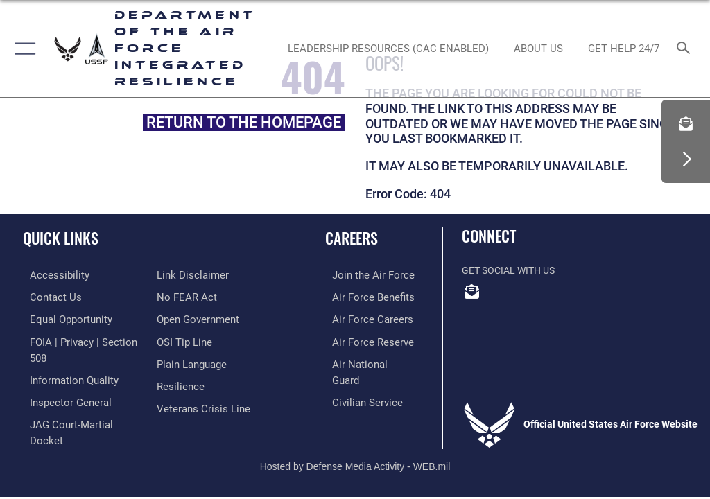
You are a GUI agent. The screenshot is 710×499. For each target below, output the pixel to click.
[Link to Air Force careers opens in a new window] (362, 318)
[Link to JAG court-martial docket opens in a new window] (78, 402)
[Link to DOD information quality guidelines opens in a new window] (65, 360)
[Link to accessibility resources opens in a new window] (49, 275)
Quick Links (60, 238)
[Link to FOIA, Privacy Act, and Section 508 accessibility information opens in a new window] (81, 338)
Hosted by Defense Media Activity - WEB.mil (355, 433)
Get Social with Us (508, 271)
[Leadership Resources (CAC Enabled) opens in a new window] (388, 48)
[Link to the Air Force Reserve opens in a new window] (362, 338)
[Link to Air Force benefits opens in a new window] (363, 296)
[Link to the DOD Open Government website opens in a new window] (196, 318)
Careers (351, 238)
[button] (22, 48)
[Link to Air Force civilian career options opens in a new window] (356, 381)
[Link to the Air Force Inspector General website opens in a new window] (61, 381)
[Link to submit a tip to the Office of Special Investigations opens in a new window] (182, 338)
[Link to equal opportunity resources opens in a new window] (62, 318)
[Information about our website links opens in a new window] (189, 275)
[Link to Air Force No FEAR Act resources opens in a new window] (184, 296)
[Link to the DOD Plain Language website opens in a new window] (190, 360)
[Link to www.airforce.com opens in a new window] (362, 275)
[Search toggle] (686, 48)
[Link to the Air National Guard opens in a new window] (365, 360)
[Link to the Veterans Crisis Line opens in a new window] (199, 402)
